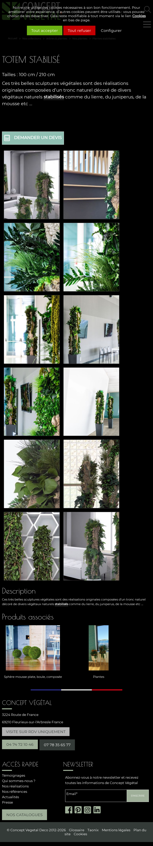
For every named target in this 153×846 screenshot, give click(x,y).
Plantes (98, 677)
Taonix (93, 830)
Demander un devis (33, 138)
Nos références (14, 792)
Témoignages (13, 775)
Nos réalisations (15, 786)
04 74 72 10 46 (19, 744)
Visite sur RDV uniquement (36, 731)
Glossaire (76, 830)
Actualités (10, 797)
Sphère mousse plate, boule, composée (33, 677)
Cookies (139, 16)
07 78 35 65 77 (57, 744)
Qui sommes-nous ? (18, 781)
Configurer (111, 30)
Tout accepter (44, 30)
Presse (7, 802)
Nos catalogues (24, 814)
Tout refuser (79, 30)
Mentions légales (116, 830)
